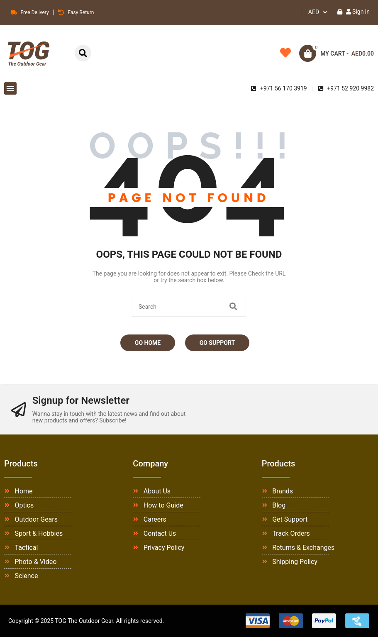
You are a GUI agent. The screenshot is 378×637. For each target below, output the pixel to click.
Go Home (148, 342)
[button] (10, 88)
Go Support (217, 342)
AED (313, 12)
